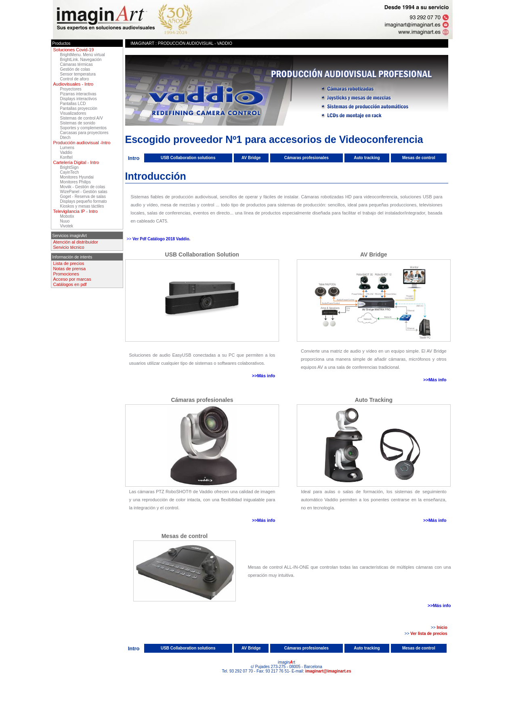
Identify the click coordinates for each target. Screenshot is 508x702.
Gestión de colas (75, 69)
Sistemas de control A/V (81, 118)
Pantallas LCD (73, 103)
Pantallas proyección (78, 108)
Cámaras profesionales (306, 158)
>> (129, 239)
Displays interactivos (78, 99)
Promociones (66, 273)
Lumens (67, 147)
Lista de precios (68, 263)
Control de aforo (74, 79)
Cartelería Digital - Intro (76, 162)
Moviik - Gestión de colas (82, 187)
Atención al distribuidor (75, 242)
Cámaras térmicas (76, 64)
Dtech (65, 137)
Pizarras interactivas (78, 94)
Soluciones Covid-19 (73, 49)
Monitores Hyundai (77, 177)
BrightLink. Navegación (81, 59)
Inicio (442, 627)
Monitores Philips (75, 182)
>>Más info (263, 375)
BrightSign (69, 167)
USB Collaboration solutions (188, 158)
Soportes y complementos (83, 128)
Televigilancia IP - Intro (75, 211)
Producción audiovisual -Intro (82, 142)
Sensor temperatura (78, 74)
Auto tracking (367, 158)
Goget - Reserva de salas (83, 196)
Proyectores (71, 89)
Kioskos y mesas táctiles (82, 206)
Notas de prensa (69, 268)
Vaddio (66, 152)
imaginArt (142, 43)
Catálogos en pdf (70, 284)
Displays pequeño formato (83, 201)
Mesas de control (418, 158)
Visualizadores (73, 113)
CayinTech (69, 172)
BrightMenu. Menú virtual (82, 55)
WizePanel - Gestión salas (83, 191)
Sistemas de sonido (77, 123)
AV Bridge (251, 158)
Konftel (66, 157)
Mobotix (67, 216)
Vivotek (66, 226)
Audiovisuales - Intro (73, 84)
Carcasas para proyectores (84, 132)
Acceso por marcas (72, 279)
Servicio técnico (68, 247)
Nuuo (65, 221)
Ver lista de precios (428, 633)
